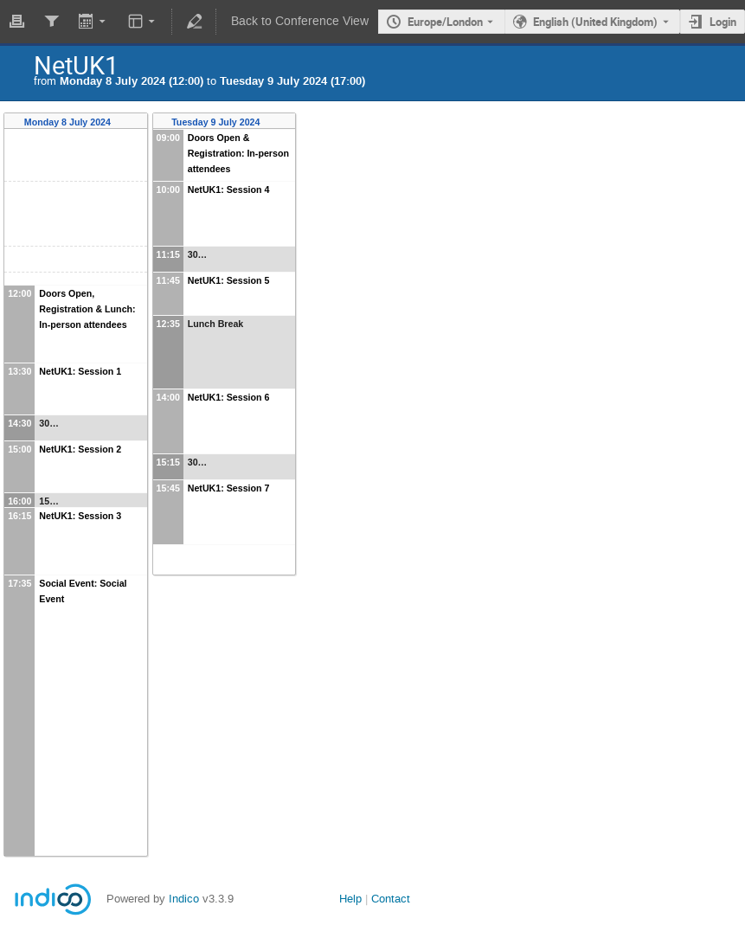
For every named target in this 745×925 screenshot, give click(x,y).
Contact (390, 898)
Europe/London (445, 21)
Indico (184, 898)
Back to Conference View (300, 21)
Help (350, 898)
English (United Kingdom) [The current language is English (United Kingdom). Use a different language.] (595, 21)
